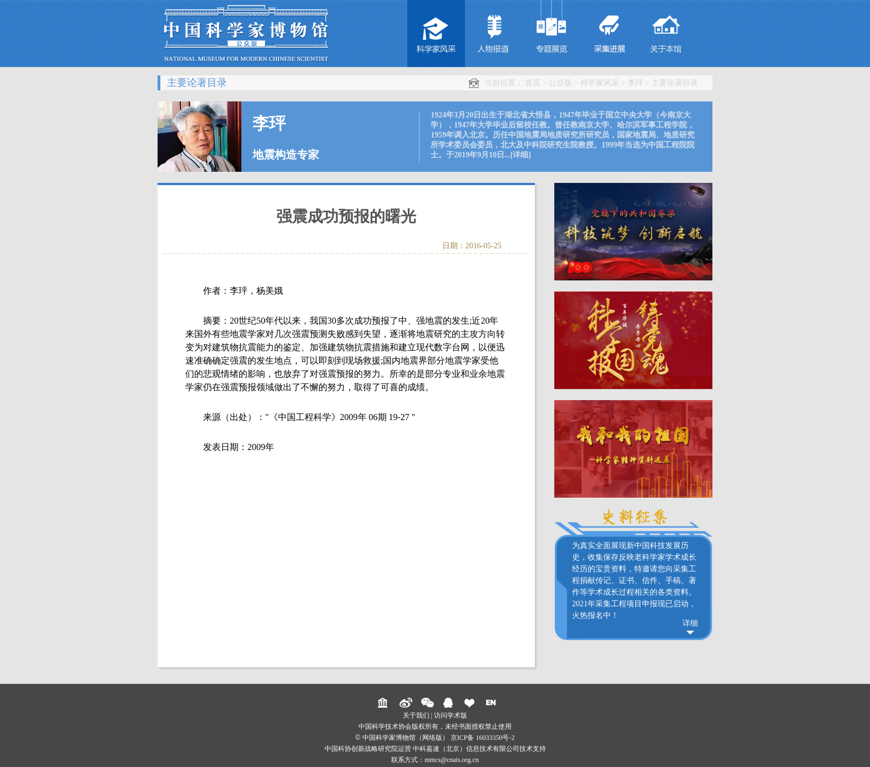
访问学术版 (450, 715)
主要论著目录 (674, 83)
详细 (690, 623)
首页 (532, 83)
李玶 (635, 83)
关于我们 (416, 715)
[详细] (520, 155)
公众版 (560, 83)
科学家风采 (599, 83)
